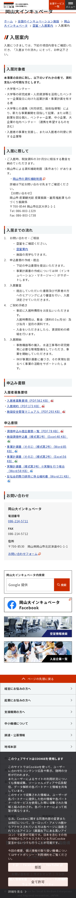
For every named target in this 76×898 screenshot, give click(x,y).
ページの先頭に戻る (41, 679)
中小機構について (16, 723)
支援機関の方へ (14, 712)
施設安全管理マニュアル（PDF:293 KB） (36, 411)
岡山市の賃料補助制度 (29, 179)
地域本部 (10, 747)
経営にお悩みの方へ (17, 689)
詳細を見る (15, 891)
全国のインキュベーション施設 (38, 21)
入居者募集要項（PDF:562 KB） (30, 400)
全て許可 (38, 881)
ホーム (8, 21)
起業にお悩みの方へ (17, 700)
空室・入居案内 (43, 25)
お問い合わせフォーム (24, 554)
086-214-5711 (18, 521)
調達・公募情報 (14, 735)
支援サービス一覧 (57, 5)
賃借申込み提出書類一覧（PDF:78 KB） (35, 431)
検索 (62, 585)
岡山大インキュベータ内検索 (25, 574)
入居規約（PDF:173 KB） (26, 406)
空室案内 (22, 249)
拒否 (38, 867)
